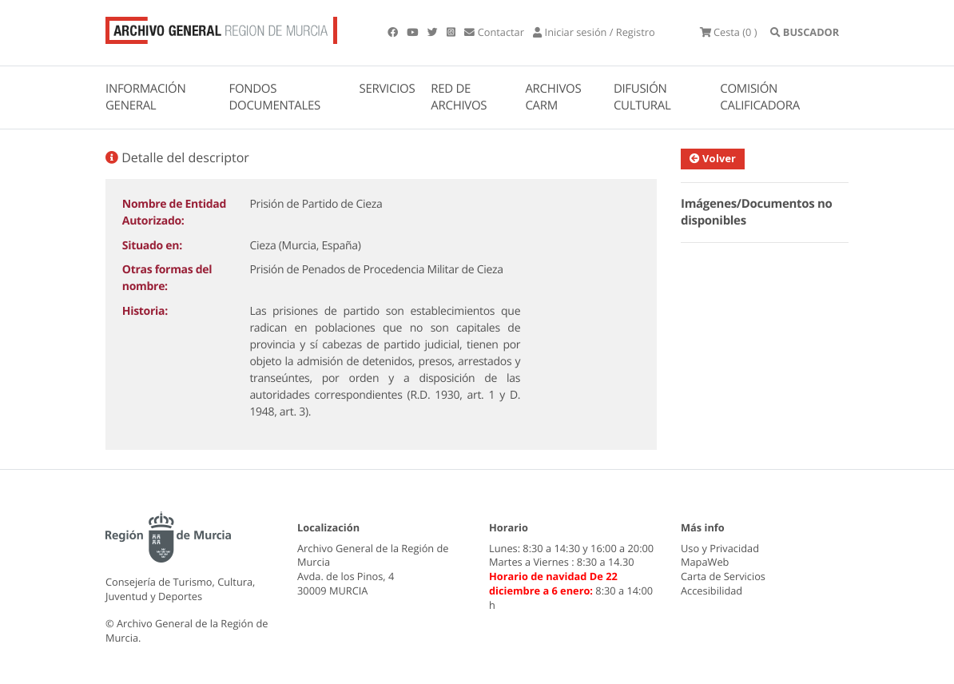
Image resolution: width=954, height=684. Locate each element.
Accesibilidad (711, 590)
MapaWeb (705, 562)
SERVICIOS (387, 89)
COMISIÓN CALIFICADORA (760, 97)
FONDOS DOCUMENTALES (274, 97)
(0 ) (728, 32)
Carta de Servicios (723, 576)
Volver (713, 158)
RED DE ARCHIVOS (459, 97)
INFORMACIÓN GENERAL (145, 97)
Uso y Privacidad (720, 548)
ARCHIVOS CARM (553, 97)
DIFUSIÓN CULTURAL (642, 97)
